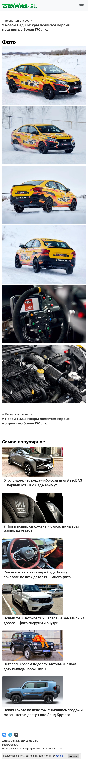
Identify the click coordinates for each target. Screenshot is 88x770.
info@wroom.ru (10, 745)
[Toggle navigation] (81, 6)
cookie (59, 755)
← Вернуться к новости (17, 20)
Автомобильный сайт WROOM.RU (20, 741)
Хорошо (73, 756)
